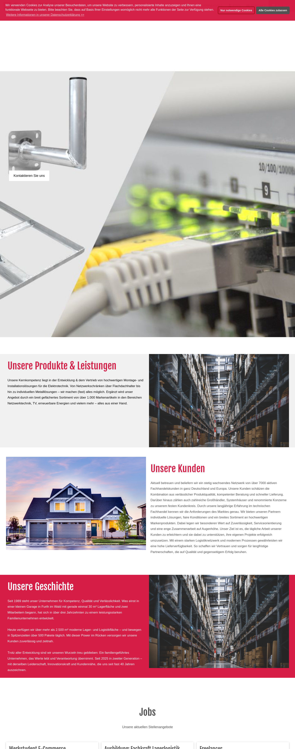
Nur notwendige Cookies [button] (236, 10)
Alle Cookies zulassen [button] (273, 10)
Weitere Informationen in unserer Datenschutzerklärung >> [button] (45, 14)
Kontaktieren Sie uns (29, 176)
